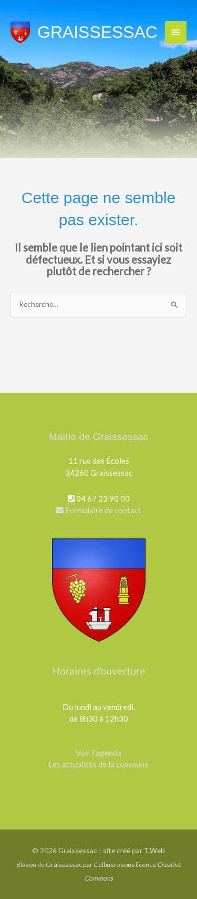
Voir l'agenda (98, 752)
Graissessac (97, 32)
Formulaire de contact (98, 510)
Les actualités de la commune (98, 764)
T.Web (154, 850)
